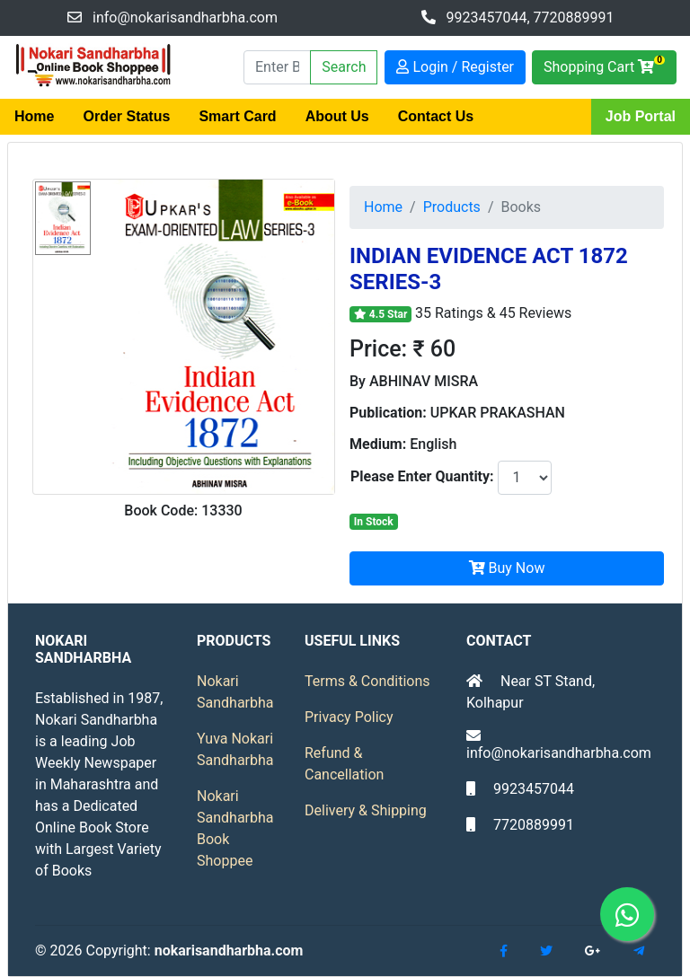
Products (452, 207)
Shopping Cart (604, 65)
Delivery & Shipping (366, 810)
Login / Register (455, 66)
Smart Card (237, 116)
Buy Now (507, 568)
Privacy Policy (349, 717)
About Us (337, 116)
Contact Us (435, 116)
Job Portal (641, 116)
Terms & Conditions (367, 681)
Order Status (126, 116)
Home (34, 116)
